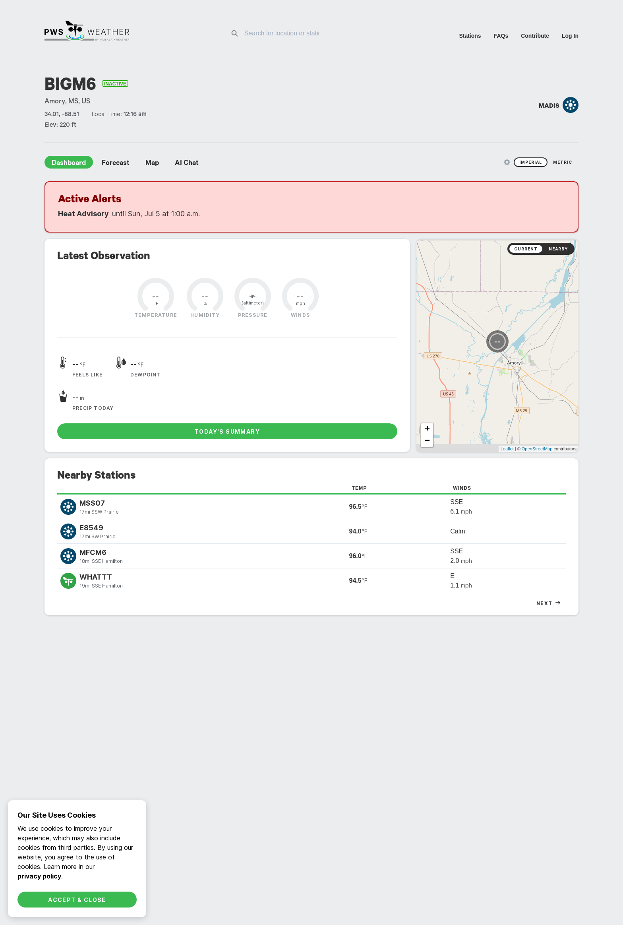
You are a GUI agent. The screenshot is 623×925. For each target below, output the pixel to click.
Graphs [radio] (516, 715)
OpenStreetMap (537, 391)
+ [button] (427, 372)
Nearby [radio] (558, 248)
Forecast (116, 164)
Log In (570, 36)
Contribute (535, 36)
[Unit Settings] (507, 162)
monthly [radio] (311, 583)
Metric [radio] (562, 162)
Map (152, 164)
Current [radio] (526, 248)
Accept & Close (77, 899)
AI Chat (187, 164)
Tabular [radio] (548, 715)
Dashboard (69, 164)
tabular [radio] (548, 583)
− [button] (427, 384)
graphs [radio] (516, 583)
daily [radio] (281, 583)
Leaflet (507, 391)
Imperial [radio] (530, 162)
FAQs (501, 36)
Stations (470, 36)
